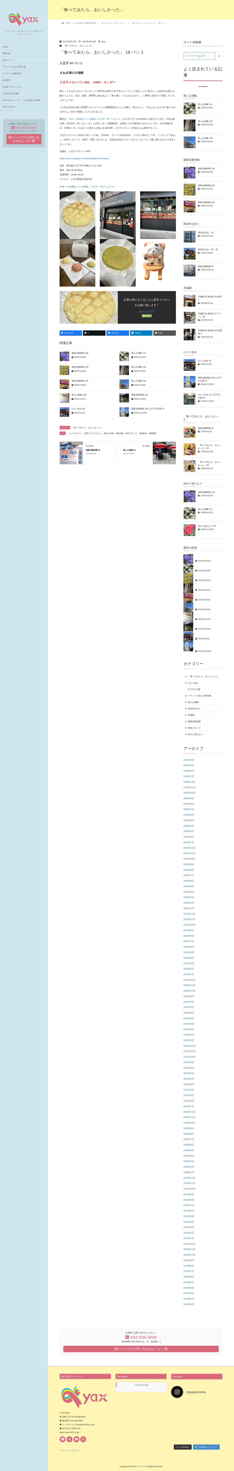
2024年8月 (188, 870)
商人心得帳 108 (79, 395)
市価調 (191, 715)
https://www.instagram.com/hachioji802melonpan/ (84, 158)
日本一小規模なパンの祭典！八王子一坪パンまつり (94, 119)
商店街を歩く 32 (205, 232)
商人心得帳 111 (138, 353)
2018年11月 (189, 1249)
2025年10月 (189, 792)
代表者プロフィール (11, 87)
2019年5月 (188, 1216)
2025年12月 (189, 782)
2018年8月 (188, 1265)
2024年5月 (188, 886)
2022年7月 (188, 1007)
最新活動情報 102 (80, 381)
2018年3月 (188, 1293)
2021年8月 (188, 1068)
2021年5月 (188, 1084)
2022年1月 (188, 1040)
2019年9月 (188, 1194)
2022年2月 (188, 1034)
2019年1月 (188, 1238)
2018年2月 (188, 1298)
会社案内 (6, 80)
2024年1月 (188, 908)
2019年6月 (188, 1210)
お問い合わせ (8, 107)
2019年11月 (189, 1183)
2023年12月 (189, 914)
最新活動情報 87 (205, 266)
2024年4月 (188, 892)
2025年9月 (188, 798)
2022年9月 (188, 996)
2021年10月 (189, 1056)
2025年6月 (188, 814)
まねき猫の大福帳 (10, 93)
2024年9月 (188, 864)
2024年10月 (189, 858)
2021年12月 (189, 1046)
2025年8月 (188, 804)
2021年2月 (188, 1100)
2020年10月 (189, 1122)
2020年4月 (188, 1156)
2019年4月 (188, 1221)
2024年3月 (188, 897)
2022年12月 (189, 980)
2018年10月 (189, 1254)
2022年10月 (189, 990)
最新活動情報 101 (139, 395)
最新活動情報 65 (93, 450)
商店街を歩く (194, 708)
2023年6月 (188, 946)
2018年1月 (188, 1304)
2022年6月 (188, 1012)
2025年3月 (188, 831)
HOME (5, 47)
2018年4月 (188, 1287)
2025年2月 (188, 836)
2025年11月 (189, 787)
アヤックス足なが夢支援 (14, 67)
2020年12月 (189, 1112)
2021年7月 (188, 1073)
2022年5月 (188, 1018)
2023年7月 (188, 941)
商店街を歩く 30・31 (208, 249)
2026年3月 (188, 765)
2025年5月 (188, 820)
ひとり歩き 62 (78, 408)
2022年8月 (188, 1002)
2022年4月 (188, 1024)
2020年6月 (188, 1144)
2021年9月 (188, 1062)
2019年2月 (188, 1232)
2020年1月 (188, 1172)
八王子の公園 (194, 689)
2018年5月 (188, 1282)
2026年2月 (188, 770)
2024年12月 (189, 848)
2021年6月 (188, 1078)
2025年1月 (188, 842)
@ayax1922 (147, 311)
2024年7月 (188, 875)
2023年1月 (188, 974)
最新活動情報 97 (205, 428)
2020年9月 (188, 1128)
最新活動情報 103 (80, 367)
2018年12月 (189, 1243)
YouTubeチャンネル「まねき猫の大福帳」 (22, 100)
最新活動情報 (194, 721)
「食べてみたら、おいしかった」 (78, 46)
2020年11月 (189, 1117)
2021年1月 (188, 1106)
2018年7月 (188, 1271)
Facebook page (142, 1385)
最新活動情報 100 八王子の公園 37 (147, 408)
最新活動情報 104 (80, 353)
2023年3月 (188, 963)
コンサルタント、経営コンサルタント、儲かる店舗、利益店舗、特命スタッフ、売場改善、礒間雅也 (113, 433)
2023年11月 (189, 919)
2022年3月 (188, 1029)
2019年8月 (188, 1199)
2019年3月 (188, 1227)
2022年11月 (189, 985)
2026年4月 (188, 760)
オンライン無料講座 (11, 73)
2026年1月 (188, 776)
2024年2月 (188, 902)
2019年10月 (189, 1188)
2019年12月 (189, 1178)
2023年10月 (189, 924)
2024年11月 (189, 853)
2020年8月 (188, 1134)
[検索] (218, 56)
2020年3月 (188, 1161)
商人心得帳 (193, 702)
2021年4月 (188, 1090)
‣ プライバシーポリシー (70, 1450)
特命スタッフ (8, 60)
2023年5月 (188, 952)
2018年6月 (188, 1276)
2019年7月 (188, 1205)
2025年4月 (188, 826)
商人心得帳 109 (138, 381)
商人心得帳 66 (129, 450)
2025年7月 (188, 809)
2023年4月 (188, 958)
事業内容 (6, 53)
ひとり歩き (193, 683)
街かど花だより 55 (207, 526)
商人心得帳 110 (138, 367)
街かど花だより (195, 734)
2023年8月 (188, 936)
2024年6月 (188, 880)
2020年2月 (188, 1166)
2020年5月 (188, 1150)
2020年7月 (188, 1139)
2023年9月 (188, 930)
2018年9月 (188, 1260)
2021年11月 (189, 1051)
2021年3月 (188, 1095)
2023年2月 (188, 968)
